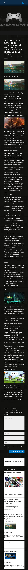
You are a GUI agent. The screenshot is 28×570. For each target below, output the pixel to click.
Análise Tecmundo (10, 545)
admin (7, 56)
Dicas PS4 (20, 56)
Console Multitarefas (10, 553)
